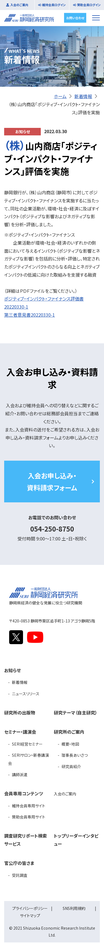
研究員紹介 (71, 766)
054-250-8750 (52, 528)
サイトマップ (30, 915)
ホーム (60, 96)
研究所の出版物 (19, 712)
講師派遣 (19, 774)
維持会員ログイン (54, 5)
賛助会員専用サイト (28, 817)
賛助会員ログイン (89, 5)
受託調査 (19, 875)
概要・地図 (70, 744)
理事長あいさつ (75, 755)
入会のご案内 (19, 5)
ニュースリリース (25, 693)
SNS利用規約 (74, 908)
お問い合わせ (75, 17)
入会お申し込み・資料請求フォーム (52, 481)
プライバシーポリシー (30, 908)
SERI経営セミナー (27, 744)
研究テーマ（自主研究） (75, 712)
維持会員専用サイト (28, 805)
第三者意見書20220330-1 (29, 314)
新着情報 (83, 96)
